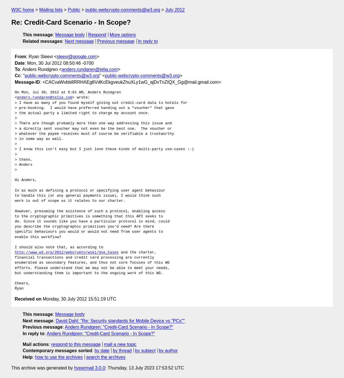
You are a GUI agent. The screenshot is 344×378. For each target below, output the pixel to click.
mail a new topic (120, 344)
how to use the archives (59, 357)
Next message (79, 41)
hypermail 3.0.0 (89, 368)
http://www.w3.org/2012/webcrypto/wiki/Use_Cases (67, 252)
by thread (122, 350)
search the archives (106, 357)
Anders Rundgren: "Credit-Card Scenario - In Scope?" (119, 327)
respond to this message (75, 344)
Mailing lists (51, 9)
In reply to (148, 41)
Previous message (116, 41)
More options (123, 34)
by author (168, 350)
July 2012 (175, 9)
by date (101, 350)
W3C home (22, 9)
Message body (70, 34)
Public (74, 9)
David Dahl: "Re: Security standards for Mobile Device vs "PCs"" (120, 320)
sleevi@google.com (76, 56)
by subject (145, 350)
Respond (97, 34)
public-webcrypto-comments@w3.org (122, 9)
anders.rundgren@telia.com (90, 69)
